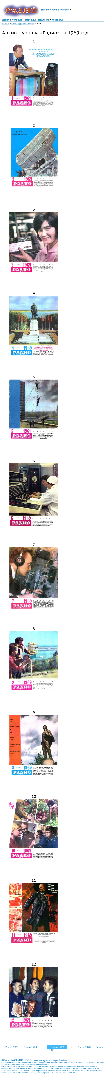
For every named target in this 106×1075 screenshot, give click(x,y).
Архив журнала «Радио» (22, 23)
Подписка (43, 19)
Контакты (57, 19)
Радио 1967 (11, 1047)
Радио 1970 (84, 1047)
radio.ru (5, 23)
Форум (65, 9)
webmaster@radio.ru (58, 1060)
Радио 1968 (30, 1047)
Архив (55, 9)
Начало (45, 9)
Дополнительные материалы (19, 19)
